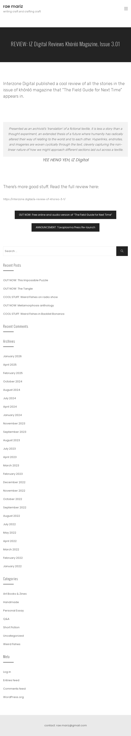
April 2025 (10, 365)
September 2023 (14, 432)
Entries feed (11, 680)
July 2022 (9, 524)
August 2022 (11, 516)
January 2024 (12, 415)
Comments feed (14, 689)
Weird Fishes (11, 644)
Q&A (6, 619)
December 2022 (14, 482)
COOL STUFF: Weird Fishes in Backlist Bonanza (33, 314)
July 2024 (9, 398)
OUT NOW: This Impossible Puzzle (25, 280)
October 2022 (12, 499)
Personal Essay (13, 611)
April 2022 (10, 541)
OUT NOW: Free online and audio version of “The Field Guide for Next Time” (65, 214)
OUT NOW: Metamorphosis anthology (28, 305)
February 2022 (13, 558)
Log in (7, 672)
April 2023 (10, 457)
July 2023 (9, 449)
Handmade (11, 602)
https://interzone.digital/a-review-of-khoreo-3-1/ (34, 199)
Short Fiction (11, 627)
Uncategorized (13, 636)
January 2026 (12, 356)
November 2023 (14, 423)
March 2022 (11, 549)
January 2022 (12, 566)
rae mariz (13, 6)
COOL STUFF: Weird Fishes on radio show (30, 297)
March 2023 (11, 465)
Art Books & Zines (15, 594)
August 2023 (11, 440)
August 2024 (11, 390)
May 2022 (9, 533)
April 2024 (10, 407)
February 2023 (13, 474)
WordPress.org (13, 697)
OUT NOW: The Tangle (18, 289)
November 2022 (14, 491)
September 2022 (14, 507)
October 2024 (12, 381)
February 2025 (13, 373)
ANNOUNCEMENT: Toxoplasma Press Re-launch (65, 227)
